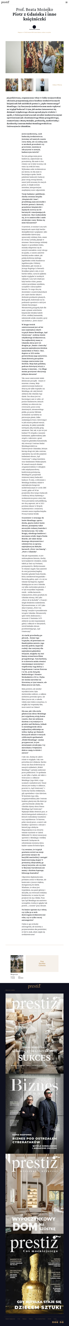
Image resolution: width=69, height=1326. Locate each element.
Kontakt (49, 1318)
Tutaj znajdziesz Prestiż (40, 1318)
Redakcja (24, 1318)
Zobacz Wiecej (57, 85)
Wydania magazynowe (10, 1318)
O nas (18, 1318)
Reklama (31, 1318)
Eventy (55, 1318)
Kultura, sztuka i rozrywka (44, 32)
